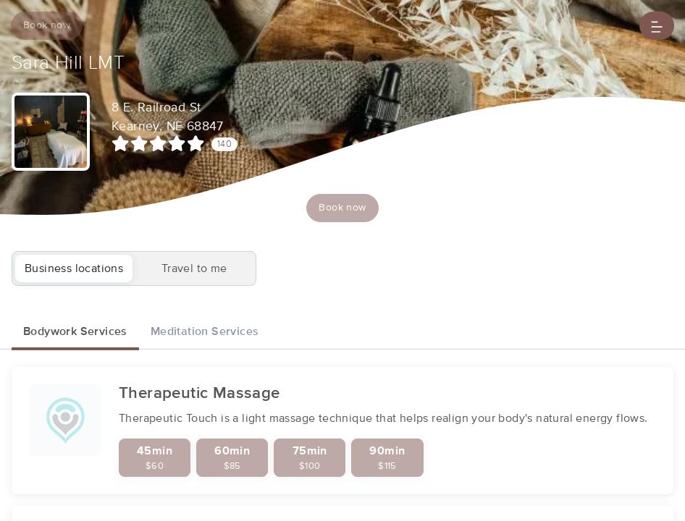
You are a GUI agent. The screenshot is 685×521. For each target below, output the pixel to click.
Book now (46, 25)
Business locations (74, 268)
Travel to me (194, 268)
